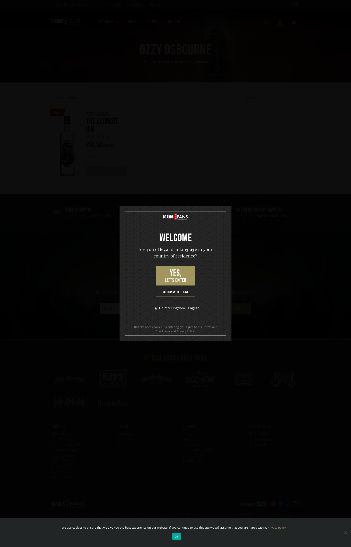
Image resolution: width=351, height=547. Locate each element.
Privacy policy (277, 527)
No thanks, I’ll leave (176, 292)
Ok (176, 536)
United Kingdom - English (177, 308)
